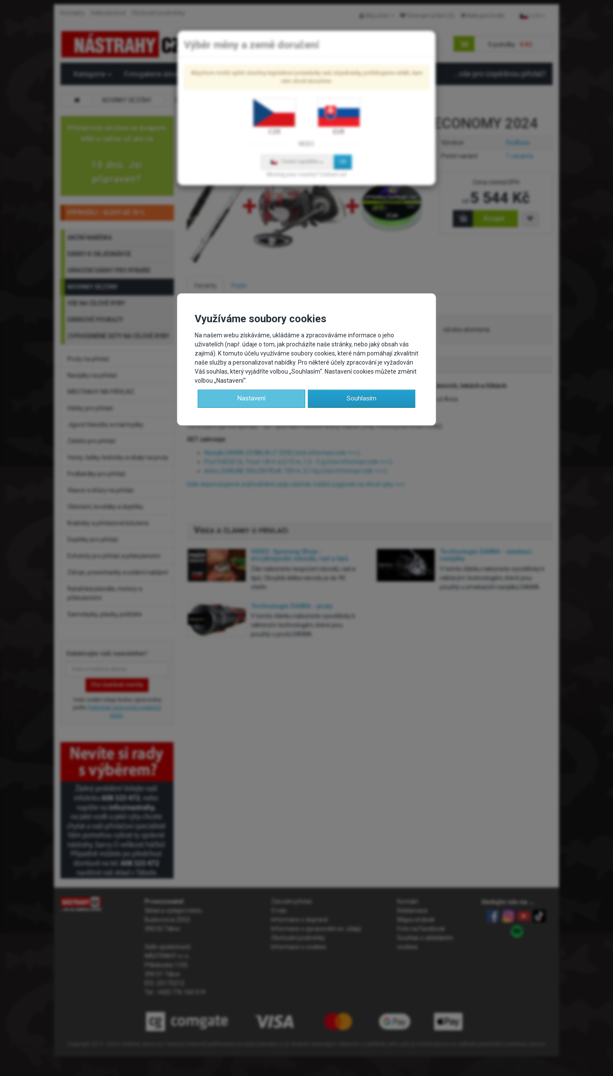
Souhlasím (361, 398)
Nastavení (251, 398)
